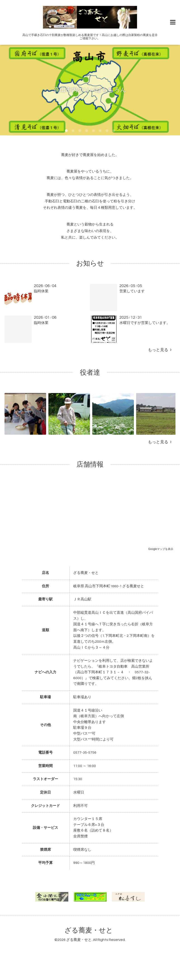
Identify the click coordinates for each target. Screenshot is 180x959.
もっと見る (159, 350)
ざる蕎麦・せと (88, 930)
